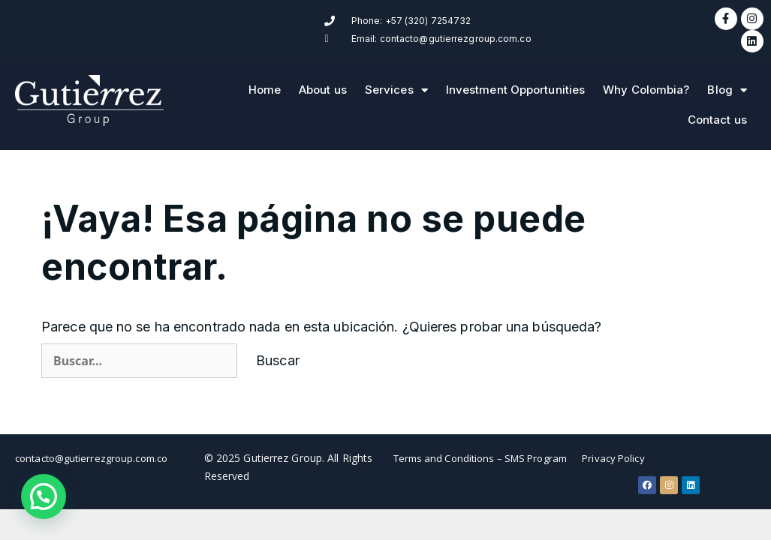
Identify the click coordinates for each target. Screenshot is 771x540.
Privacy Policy (613, 449)
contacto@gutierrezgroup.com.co (91, 449)
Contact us (717, 111)
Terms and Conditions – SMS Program (480, 449)
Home (264, 81)
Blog (727, 81)
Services (396, 81)
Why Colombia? (646, 81)
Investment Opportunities (515, 81)
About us (323, 81)
